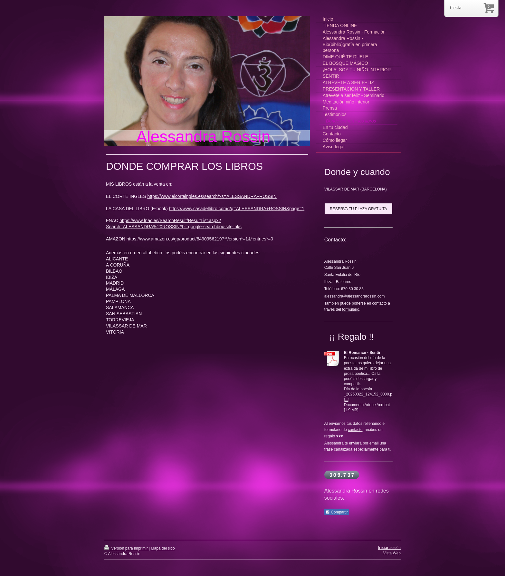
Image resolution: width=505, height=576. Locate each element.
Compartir (337, 512)
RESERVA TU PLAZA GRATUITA (358, 209)
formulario (350, 309)
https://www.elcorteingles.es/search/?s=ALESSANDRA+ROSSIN (212, 196)
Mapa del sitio (163, 548)
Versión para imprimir (126, 548)
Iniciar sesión (389, 547)
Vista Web (392, 553)
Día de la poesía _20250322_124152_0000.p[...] (368, 394)
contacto (355, 429)
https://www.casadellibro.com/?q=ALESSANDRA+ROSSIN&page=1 (237, 208)
